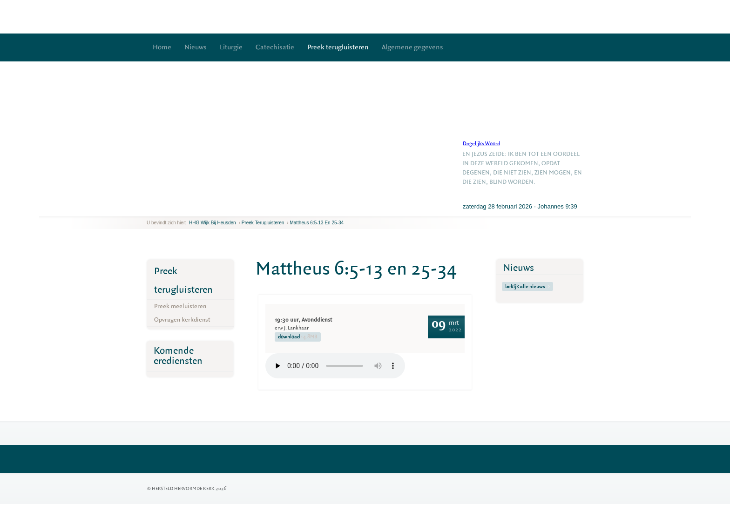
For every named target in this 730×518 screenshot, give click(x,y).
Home (162, 47)
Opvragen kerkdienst (182, 319)
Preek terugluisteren (338, 47)
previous (149, 209)
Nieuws (195, 47)
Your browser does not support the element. (335, 365)
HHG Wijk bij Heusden (212, 222)
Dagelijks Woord (481, 143)
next (160, 209)
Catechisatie (275, 47)
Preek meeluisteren (180, 306)
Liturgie (231, 47)
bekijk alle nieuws (527, 286)
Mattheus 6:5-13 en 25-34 (317, 222)
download (298, 337)
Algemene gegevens (412, 47)
